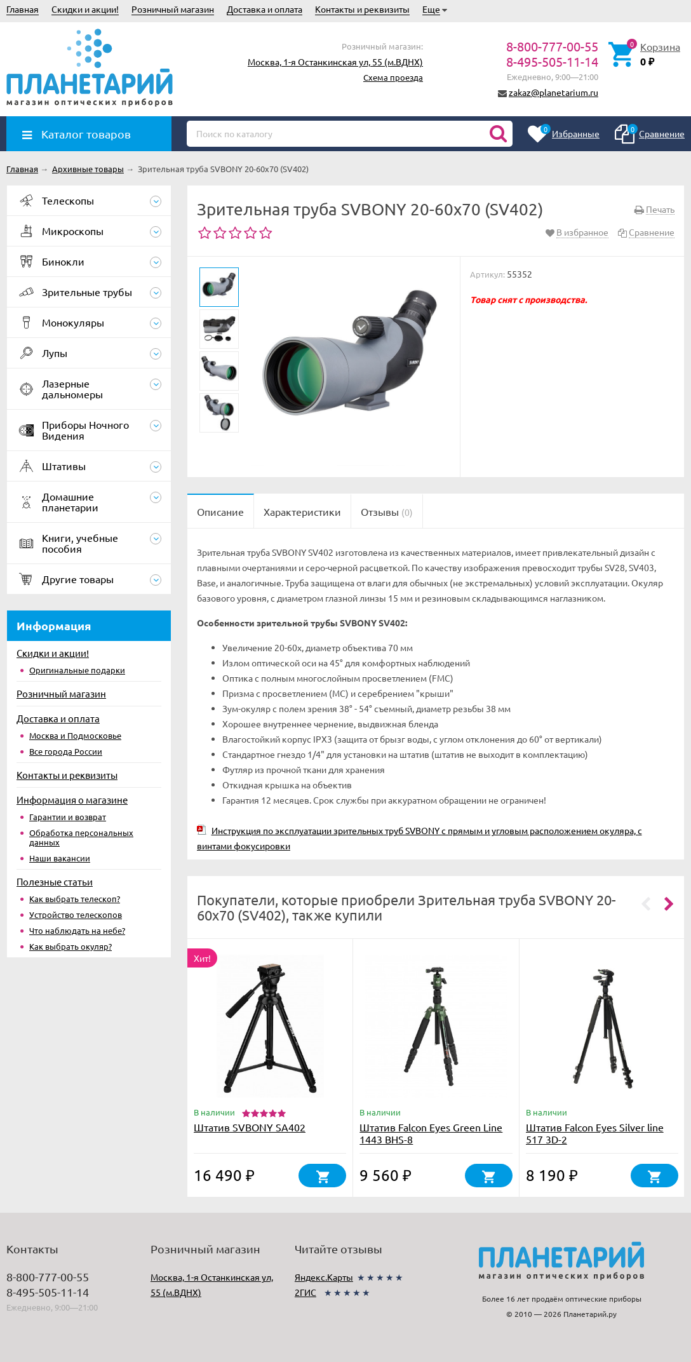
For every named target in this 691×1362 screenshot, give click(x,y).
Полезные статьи (55, 881)
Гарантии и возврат (67, 816)
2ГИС (305, 1292)
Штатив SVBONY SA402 (249, 1127)
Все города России (65, 751)
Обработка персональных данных (81, 837)
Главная (22, 9)
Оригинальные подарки (77, 669)
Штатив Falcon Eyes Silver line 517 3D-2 (595, 1133)
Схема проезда (393, 77)
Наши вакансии (59, 858)
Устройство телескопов (75, 914)
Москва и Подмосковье (75, 735)
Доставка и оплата (264, 9)
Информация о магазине (72, 799)
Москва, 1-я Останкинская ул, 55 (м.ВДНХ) (335, 61)
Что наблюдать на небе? (77, 930)
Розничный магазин (172, 9)
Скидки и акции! (85, 9)
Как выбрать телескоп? (74, 898)
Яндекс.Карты (324, 1277)
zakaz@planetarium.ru (553, 92)
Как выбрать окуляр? (70, 946)
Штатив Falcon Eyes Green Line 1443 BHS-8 (430, 1133)
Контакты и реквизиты (362, 9)
